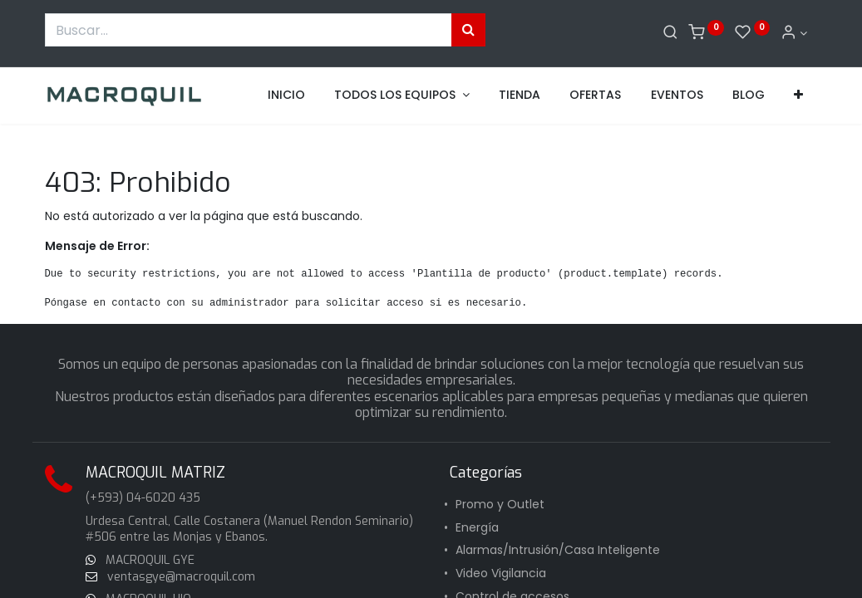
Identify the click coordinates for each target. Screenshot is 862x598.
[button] (798, 95)
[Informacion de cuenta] (794, 33)
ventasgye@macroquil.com (179, 577)
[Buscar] (670, 33)
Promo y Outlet (500, 504)
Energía (477, 527)
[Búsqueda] (468, 30)
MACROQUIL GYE (148, 560)
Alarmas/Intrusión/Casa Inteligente (558, 550)
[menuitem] (286, 95)
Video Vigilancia (501, 573)
